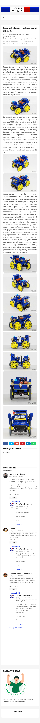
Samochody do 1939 (16, 43)
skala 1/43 (27, 43)
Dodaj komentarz (15, 628)
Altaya (7, 39)
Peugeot (6, 43)
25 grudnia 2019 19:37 (17, 531)
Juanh (12, 529)
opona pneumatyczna (10, 41)
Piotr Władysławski (24, 504)
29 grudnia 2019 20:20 (17, 576)
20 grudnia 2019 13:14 (23, 506)
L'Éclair (28, 39)
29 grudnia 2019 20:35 (23, 551)
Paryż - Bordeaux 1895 (26, 41)
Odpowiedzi (15, 501)
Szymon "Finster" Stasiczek (21, 574)
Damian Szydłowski (17, 474)
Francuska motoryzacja (18, 39)
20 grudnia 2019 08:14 (17, 476)
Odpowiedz (13, 497)
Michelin (34, 39)
